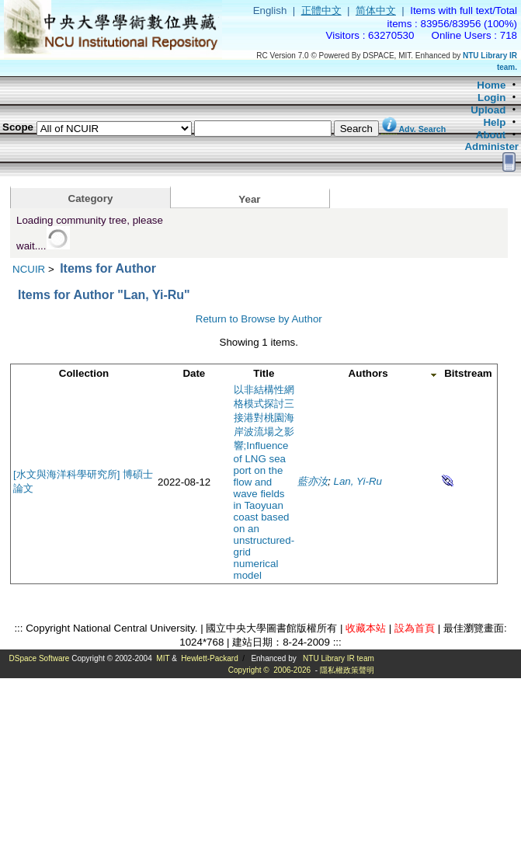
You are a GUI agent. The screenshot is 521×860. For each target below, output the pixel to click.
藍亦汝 (312, 481)
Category (90, 198)
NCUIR (28, 269)
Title (263, 373)
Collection (84, 373)
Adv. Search (422, 129)
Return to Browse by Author (259, 319)
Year (249, 199)
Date (193, 373)
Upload (488, 110)
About (491, 135)
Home (491, 85)
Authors (368, 373)
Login (491, 97)
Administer (491, 146)
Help (494, 122)
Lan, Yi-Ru (358, 481)
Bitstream (467, 373)
